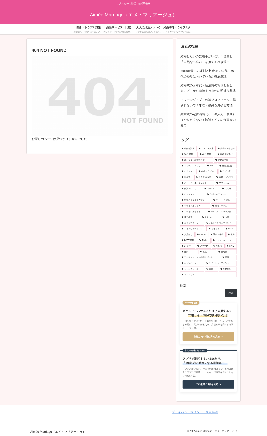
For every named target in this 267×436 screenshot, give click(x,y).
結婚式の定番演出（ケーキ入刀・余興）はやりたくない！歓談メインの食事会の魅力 (208, 119)
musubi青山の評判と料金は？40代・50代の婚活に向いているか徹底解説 (207, 73)
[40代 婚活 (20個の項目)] (207, 154)
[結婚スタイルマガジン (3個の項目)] (195, 200)
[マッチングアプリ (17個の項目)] (192, 165)
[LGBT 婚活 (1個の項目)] (188, 240)
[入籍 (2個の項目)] (229, 217)
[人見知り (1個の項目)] (187, 234)
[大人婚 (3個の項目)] (229, 188)
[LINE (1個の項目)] (231, 246)
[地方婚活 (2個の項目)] (190, 217)
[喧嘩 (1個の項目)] (229, 257)
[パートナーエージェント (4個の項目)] (197, 183)
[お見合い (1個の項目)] (187, 246)
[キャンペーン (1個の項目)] (192, 263)
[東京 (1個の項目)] (207, 251)
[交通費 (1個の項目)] (227, 251)
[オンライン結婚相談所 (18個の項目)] (196, 160)
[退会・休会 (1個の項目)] (217, 234)
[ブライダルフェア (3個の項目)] (195, 206)
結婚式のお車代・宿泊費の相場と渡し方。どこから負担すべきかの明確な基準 (208, 88)
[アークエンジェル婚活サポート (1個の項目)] (200, 257)
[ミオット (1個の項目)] (215, 228)
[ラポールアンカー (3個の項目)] (221, 194)
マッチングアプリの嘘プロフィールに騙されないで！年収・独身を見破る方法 (208, 102)
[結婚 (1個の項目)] (211, 269)
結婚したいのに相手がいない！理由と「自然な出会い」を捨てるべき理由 (206, 59)
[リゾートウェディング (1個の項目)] (221, 263)
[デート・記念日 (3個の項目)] (224, 200)
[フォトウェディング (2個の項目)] (193, 228)
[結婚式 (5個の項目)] (187, 177)
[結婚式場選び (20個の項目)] (226, 154)
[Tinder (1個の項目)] (204, 240)
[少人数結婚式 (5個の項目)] (204, 177)
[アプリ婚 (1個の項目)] (203, 246)
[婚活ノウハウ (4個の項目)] (191, 188)
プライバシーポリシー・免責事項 (195, 412)
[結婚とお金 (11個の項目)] (227, 165)
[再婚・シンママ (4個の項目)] (226, 177)
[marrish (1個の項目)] (201, 234)
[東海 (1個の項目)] (231, 234)
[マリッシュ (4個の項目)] (226, 183)
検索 (183, 286)
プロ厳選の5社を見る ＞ (208, 384)
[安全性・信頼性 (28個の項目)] (226, 148)
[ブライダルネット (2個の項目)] (193, 211)
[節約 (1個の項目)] (189, 251)
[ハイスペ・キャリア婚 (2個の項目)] (222, 211)
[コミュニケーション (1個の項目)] (224, 240)
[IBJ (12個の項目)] (211, 165)
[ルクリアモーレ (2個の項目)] (192, 223)
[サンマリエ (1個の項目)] (208, 274)
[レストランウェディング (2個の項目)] (221, 223)
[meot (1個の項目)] (230, 228)
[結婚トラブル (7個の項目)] (207, 171)
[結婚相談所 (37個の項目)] (188, 148)
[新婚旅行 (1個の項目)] (228, 269)
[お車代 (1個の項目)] (218, 246)
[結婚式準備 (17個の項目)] (225, 160)
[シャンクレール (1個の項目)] (192, 269)
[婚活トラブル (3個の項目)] (224, 206)
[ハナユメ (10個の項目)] (188, 171)
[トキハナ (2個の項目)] (210, 217)
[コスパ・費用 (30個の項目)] (206, 148)
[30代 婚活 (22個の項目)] (189, 154)
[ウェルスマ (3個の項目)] (192, 194)
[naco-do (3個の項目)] (211, 188)
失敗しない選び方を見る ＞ (208, 336)
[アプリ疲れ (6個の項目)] (227, 171)
